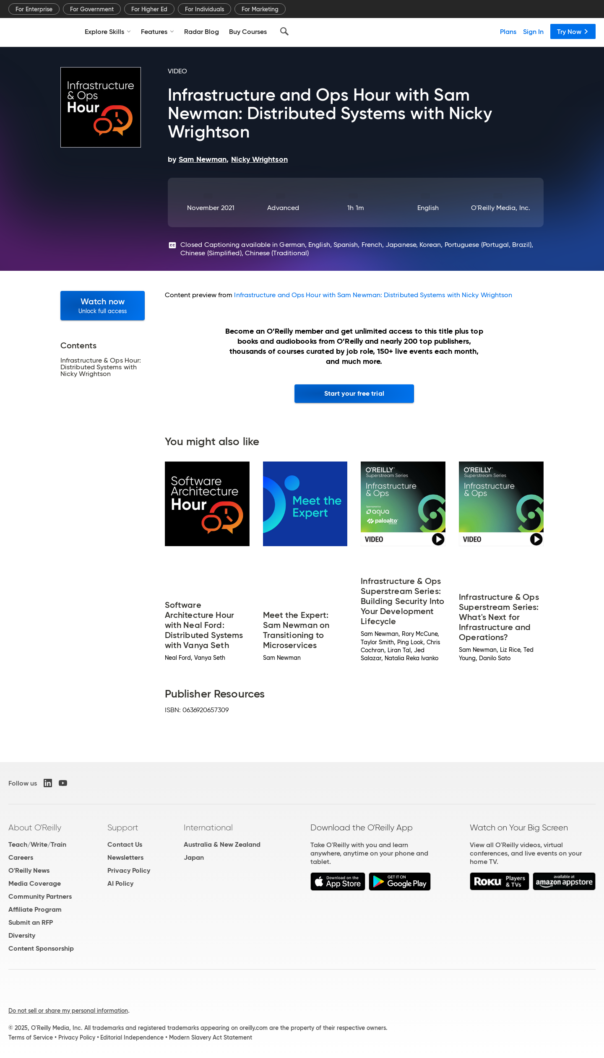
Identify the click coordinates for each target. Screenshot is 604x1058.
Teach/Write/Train (37, 844)
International (208, 827)
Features (157, 31)
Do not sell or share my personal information (68, 1010)
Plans (508, 31)
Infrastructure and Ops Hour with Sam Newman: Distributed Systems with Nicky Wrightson (373, 295)
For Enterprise (34, 9)
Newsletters (125, 857)
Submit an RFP (30, 922)
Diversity (21, 935)
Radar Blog (201, 31)
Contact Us (124, 844)
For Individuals (204, 9)
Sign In (533, 31)
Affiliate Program (35, 909)
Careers (20, 857)
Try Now (573, 31)
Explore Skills (108, 31)
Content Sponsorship (41, 948)
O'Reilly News (28, 870)
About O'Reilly (34, 827)
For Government (92, 9)
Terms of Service (30, 1037)
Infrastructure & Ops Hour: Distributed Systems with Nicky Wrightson (100, 367)
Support (122, 827)
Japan (194, 857)
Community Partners (40, 896)
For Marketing (260, 9)
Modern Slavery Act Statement (210, 1037)
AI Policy (120, 883)
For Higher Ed (149, 9)
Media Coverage (34, 883)
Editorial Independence (132, 1037)
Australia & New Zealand (222, 844)
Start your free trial (354, 393)
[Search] (284, 31)
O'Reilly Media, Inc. (500, 208)
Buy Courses (248, 31)
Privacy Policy (128, 870)
